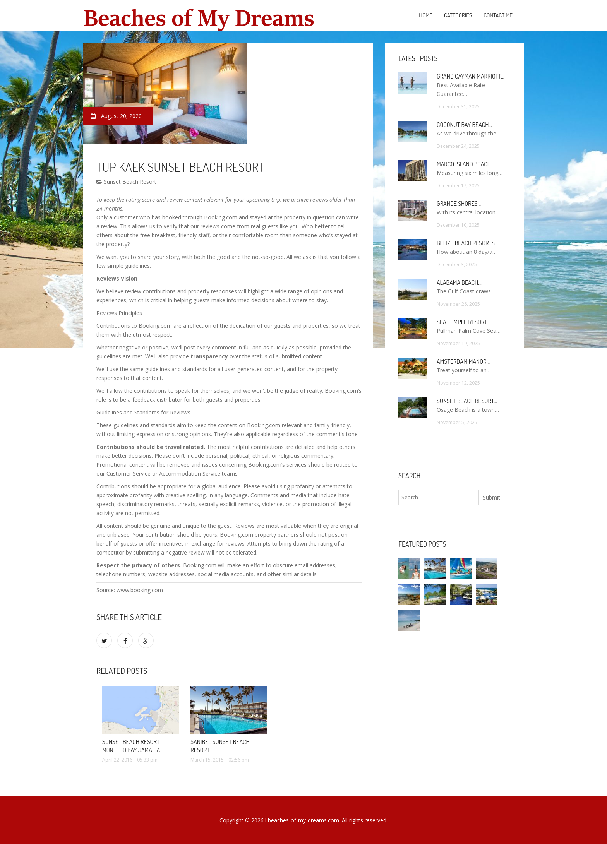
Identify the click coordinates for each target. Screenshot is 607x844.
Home (425, 15)
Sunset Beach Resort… (467, 401)
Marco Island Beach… (465, 164)
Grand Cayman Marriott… (470, 76)
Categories (458, 15)
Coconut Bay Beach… (464, 124)
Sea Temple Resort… (463, 322)
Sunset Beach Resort (126, 181)
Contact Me (498, 15)
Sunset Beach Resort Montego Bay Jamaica (131, 746)
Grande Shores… (459, 203)
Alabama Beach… (459, 282)
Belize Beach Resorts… (467, 243)
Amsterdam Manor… (463, 361)
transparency (209, 356)
